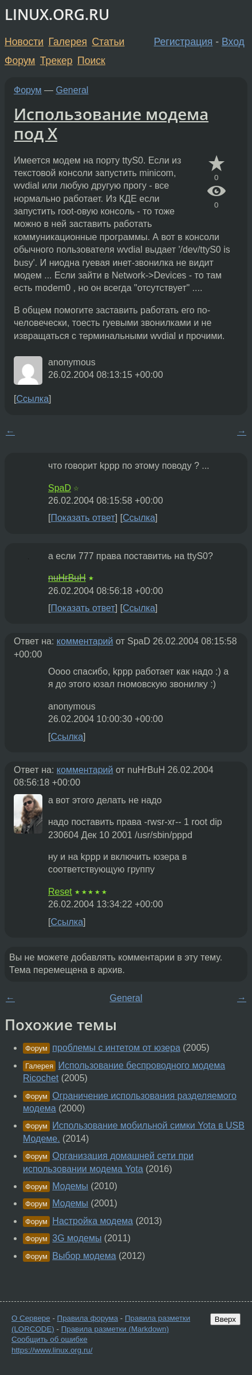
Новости (24, 41)
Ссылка (32, 399)
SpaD (59, 488)
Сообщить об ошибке (49, 1339)
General (72, 90)
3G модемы (76, 1238)
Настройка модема (92, 1221)
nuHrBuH (67, 578)
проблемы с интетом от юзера (116, 1048)
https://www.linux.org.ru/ (51, 1350)
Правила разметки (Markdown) (115, 1329)
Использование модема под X (111, 123)
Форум (20, 60)
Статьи (108, 41)
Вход (233, 41)
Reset (60, 891)
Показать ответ (82, 518)
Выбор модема (84, 1256)
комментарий (85, 641)
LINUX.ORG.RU (57, 15)
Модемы (70, 1186)
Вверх (225, 1319)
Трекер (56, 60)
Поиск (91, 60)
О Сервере (30, 1318)
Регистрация (183, 41)
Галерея (68, 41)
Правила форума (88, 1318)
